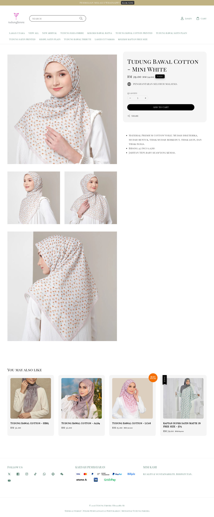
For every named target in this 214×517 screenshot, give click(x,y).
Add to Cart (161, 107)
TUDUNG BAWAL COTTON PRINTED (134, 33)
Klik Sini (127, 2)
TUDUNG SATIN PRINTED (22, 39)
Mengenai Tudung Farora (135, 511)
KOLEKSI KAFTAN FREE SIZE (133, 39)
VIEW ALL (34, 33)
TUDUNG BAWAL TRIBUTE (77, 39)
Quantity (132, 93)
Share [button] (133, 115)
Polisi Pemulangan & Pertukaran (101, 511)
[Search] (81, 18)
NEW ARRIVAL (49, 33)
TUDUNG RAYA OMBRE (72, 33)
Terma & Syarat (73, 511)
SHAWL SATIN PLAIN (49, 39)
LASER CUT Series (105, 39)
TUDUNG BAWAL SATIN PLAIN (171, 33)
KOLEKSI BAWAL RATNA (99, 33)
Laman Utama (17, 33)
